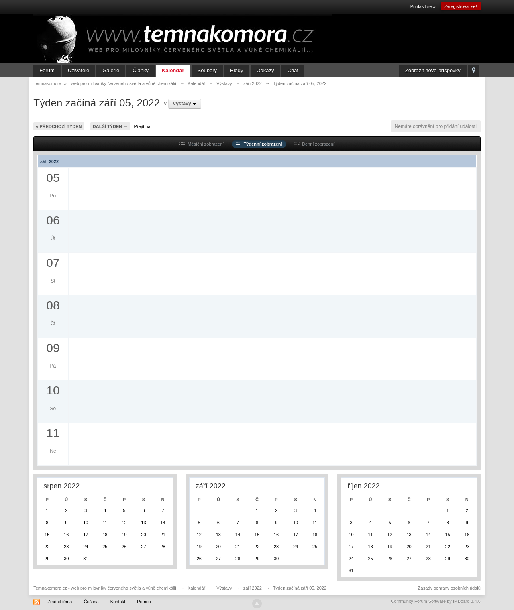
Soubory (207, 70)
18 (104, 534)
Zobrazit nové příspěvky (433, 70)
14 (162, 522)
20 (143, 534)
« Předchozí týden (59, 126)
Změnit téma (59, 601)
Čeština (91, 601)
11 (104, 522)
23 (66, 546)
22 (47, 546)
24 (85, 546)
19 (124, 534)
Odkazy (265, 70)
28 (162, 546)
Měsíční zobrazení (201, 144)
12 (124, 522)
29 (47, 558)
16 (66, 534)
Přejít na (142, 126)
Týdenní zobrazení (259, 144)
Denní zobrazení (314, 144)
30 (66, 558)
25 (104, 546)
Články (141, 70)
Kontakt (117, 601)
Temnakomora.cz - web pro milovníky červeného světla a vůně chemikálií (104, 588)
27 (143, 546)
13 (143, 522)
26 (124, 546)
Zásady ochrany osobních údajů (449, 588)
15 (47, 534)
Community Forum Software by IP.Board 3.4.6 (436, 601)
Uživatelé (78, 70)
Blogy (236, 70)
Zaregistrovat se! (460, 6)
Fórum (47, 70)
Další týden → (110, 126)
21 (162, 534)
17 (85, 534)
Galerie (110, 70)
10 (85, 522)
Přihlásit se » (423, 6)
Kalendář (173, 70)
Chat (293, 70)
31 (85, 558)
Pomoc (144, 601)
